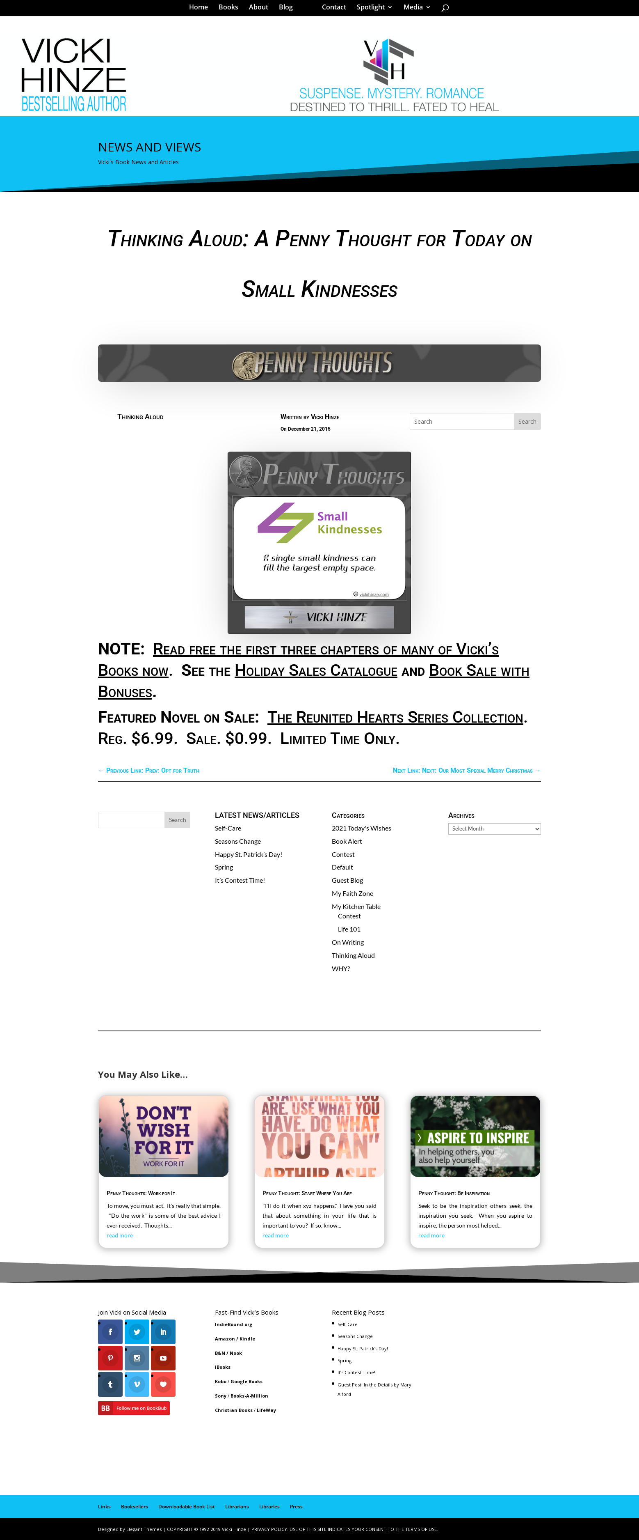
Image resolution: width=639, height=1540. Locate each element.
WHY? (341, 968)
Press (296, 1506)
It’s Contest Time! (240, 880)
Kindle (247, 1339)
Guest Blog (347, 880)
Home (201, 10)
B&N (220, 1353)
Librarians (237, 1506)
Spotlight (368, 10)
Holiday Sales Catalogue (316, 670)
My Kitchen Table (356, 906)
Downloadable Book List (186, 1506)
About (261, 10)
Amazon (225, 1339)
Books (231, 10)
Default (342, 867)
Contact (331, 10)
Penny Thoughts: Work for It (141, 1193)
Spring (224, 867)
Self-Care (228, 828)
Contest (343, 854)
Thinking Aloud (140, 416)
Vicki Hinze (325, 417)
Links (104, 1506)
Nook (236, 1353)
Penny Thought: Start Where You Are (307, 1193)
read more (120, 1235)
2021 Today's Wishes (361, 828)
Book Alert (347, 841)
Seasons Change (238, 841)
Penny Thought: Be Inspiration (454, 1193)
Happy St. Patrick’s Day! (248, 854)
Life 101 (349, 929)
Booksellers (134, 1506)
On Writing (348, 942)
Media (410, 10)
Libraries (269, 1506)
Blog (289, 10)
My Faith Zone (352, 893)
